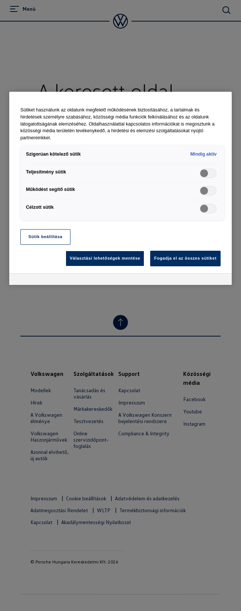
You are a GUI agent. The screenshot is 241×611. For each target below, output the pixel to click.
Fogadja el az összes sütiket (185, 258)
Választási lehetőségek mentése (105, 258)
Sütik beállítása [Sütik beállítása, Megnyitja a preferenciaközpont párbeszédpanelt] (46, 236)
